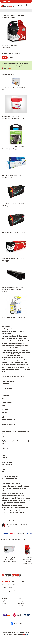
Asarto (9, 43)
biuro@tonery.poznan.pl (8, 591)
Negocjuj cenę (21, 603)
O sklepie (4, 598)
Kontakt (4, 603)
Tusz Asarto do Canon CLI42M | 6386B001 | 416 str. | (18, 525)
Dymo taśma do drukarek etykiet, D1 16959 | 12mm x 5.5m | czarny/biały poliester (13, 148)
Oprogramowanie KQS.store (10, 634)
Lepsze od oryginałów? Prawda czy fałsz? (15, 486)
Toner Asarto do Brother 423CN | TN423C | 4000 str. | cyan (13, 260)
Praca (19, 598)
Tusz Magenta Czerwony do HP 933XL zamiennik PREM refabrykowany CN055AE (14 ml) (13, 118)
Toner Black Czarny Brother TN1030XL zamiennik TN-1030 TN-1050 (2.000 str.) (9, 559)
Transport (20, 606)
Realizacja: (23, 634)
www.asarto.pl (7, 465)
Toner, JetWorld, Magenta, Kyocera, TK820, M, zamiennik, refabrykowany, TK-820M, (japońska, (13, 289)
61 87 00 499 (6, 2)
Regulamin (4, 601)
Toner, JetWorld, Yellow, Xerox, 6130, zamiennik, (13, 232)
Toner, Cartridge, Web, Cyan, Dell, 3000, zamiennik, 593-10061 (12, 176)
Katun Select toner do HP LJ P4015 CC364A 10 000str (13, 89)
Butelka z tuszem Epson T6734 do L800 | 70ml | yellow (13, 319)
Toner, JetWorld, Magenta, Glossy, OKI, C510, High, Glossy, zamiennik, (13, 205)
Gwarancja (20, 601)
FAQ (3, 606)
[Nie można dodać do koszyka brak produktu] (5, 57)
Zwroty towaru (6, 608)
